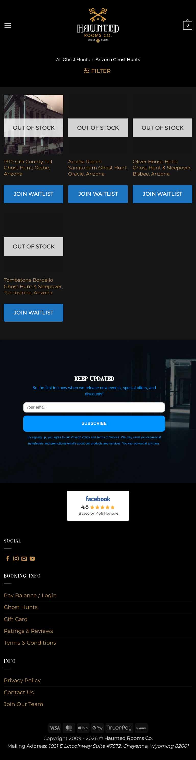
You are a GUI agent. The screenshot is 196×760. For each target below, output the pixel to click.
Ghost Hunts (21, 607)
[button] (8, 25)
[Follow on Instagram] (16, 559)
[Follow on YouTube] (32, 559)
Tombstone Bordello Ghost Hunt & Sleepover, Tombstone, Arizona (33, 286)
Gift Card (16, 619)
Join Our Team (23, 704)
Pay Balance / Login (30, 595)
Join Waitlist (33, 194)
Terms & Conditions (30, 642)
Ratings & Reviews (28, 631)
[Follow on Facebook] (7, 559)
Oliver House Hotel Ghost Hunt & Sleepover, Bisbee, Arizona (162, 168)
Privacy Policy (22, 680)
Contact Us (19, 692)
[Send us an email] (24, 559)
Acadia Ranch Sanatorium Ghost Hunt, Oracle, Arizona (98, 168)
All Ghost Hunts (73, 59)
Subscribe (94, 423)
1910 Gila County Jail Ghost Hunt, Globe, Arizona (28, 168)
